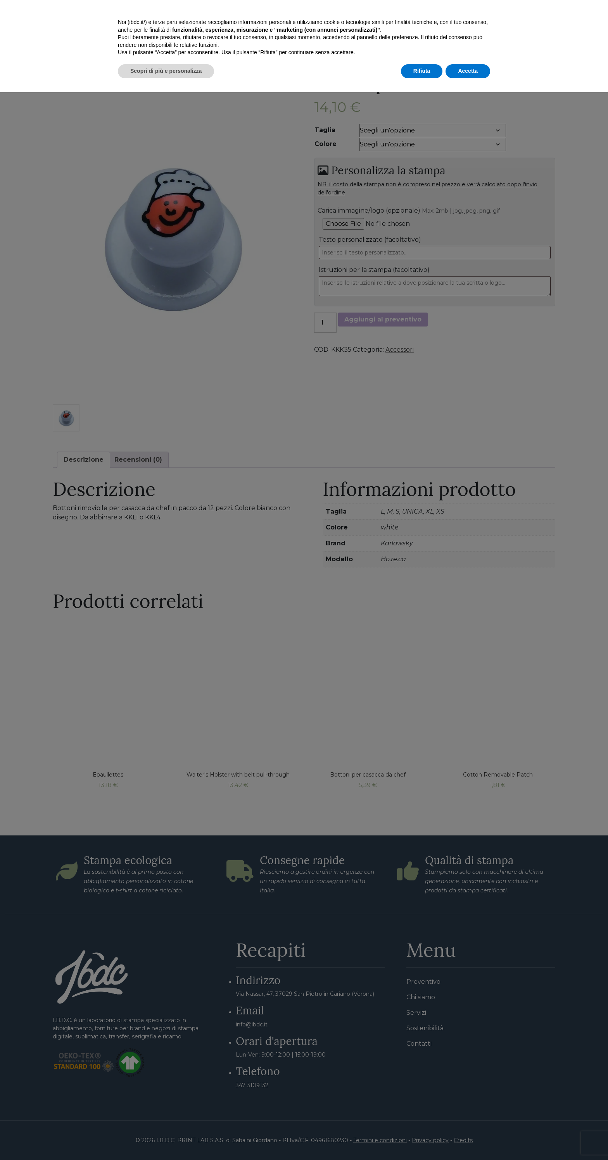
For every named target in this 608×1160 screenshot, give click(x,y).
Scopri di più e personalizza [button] (166, 1139)
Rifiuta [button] (421, 1139)
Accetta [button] (468, 1139)
